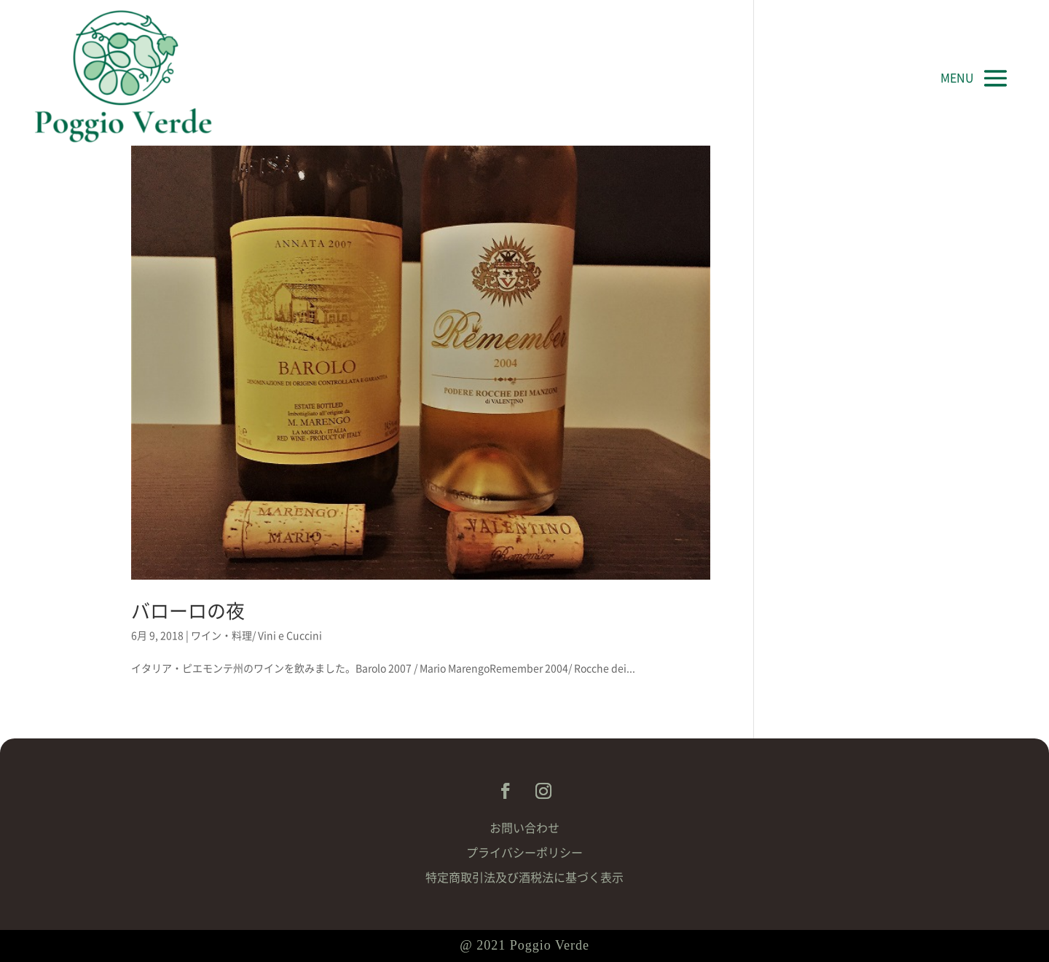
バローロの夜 (188, 611)
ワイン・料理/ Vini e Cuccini (256, 636)
